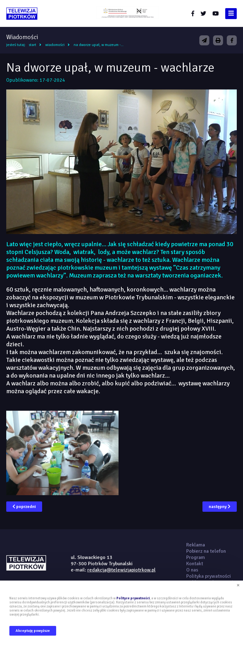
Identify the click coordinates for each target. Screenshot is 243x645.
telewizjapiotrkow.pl (21, 14)
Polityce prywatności (133, 598)
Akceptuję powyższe (33, 630)
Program (195, 557)
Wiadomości (55, 45)
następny (220, 506)
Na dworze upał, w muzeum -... (99, 45)
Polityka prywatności (208, 576)
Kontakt (194, 564)
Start (32, 45)
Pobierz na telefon (206, 551)
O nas (192, 570)
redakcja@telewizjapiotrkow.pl (121, 570)
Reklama (195, 545)
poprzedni (24, 506)
